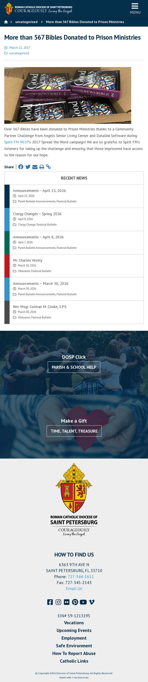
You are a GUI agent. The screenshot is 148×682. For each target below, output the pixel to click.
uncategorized (19, 53)
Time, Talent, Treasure (74, 431)
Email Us (74, 588)
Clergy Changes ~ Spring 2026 (37, 213)
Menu (135, 8)
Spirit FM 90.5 (15, 142)
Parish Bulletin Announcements (37, 201)
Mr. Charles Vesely (27, 260)
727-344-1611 (81, 576)
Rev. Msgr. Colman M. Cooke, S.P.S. (40, 306)
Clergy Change (27, 224)
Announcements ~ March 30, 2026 (40, 283)
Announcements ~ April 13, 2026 (39, 190)
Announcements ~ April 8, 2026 (38, 237)
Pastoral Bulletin (67, 201)
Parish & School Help (74, 367)
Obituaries (24, 271)
